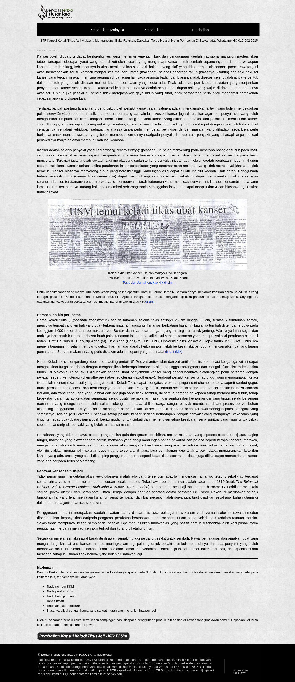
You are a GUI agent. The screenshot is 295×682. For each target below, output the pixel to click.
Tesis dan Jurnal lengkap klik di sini (147, 282)
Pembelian (200, 30)
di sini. (149, 301)
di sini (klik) (173, 352)
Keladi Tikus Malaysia (107, 30)
